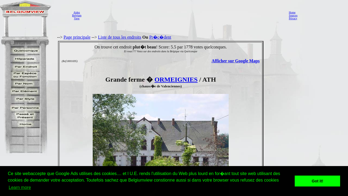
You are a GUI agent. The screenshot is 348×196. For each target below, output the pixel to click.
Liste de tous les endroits (119, 37)
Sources (293, 15)
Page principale (77, 37)
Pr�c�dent (160, 37)
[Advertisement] (183, 15)
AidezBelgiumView (76, 15)
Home (292, 12)
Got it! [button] (317, 181)
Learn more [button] (20, 187)
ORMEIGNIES (176, 79)
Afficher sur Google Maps (236, 61)
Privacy (293, 18)
